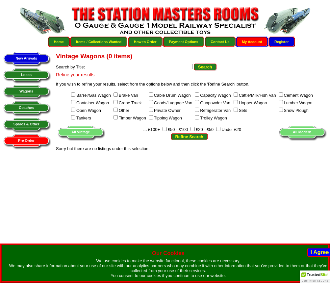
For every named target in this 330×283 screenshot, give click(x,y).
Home (58, 42)
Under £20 (231, 129)
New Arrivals (26, 58)
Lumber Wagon (298, 102)
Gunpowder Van (215, 102)
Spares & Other (26, 124)
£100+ (154, 129)
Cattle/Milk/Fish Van (257, 95)
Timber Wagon (132, 118)
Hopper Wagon (253, 102)
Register (281, 42)
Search (205, 66)
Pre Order (26, 140)
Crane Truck (130, 102)
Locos (26, 75)
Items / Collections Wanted (98, 42)
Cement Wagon (298, 95)
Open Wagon (88, 110)
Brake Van (128, 95)
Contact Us (220, 42)
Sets (243, 110)
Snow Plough (296, 110)
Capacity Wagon (215, 95)
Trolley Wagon (213, 118)
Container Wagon (92, 102)
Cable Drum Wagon (172, 95)
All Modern (302, 132)
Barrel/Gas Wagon (93, 95)
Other (124, 110)
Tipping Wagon (168, 118)
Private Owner (167, 110)
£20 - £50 (205, 129)
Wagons (26, 91)
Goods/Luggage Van (173, 102)
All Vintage (80, 132)
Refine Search (189, 136)
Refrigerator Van (215, 110)
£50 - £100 (178, 129)
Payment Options (183, 42)
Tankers (83, 118)
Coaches (26, 108)
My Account (252, 42)
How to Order (145, 42)
